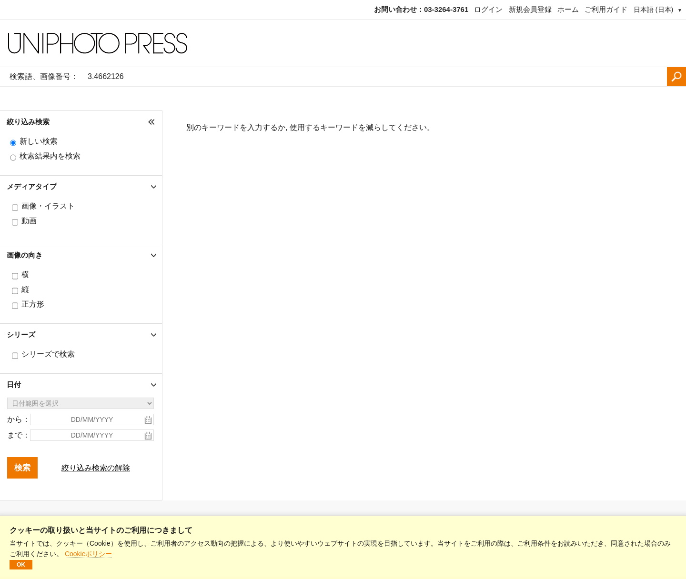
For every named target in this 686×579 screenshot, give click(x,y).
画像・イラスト (48, 206)
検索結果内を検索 (50, 156)
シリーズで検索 (48, 354)
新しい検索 (39, 141)
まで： (18, 435)
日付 (14, 384)
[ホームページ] (343, 43)
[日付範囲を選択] (80, 403)
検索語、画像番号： (44, 76)
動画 (29, 221)
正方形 (32, 304)
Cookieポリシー (88, 554)
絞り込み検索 (28, 122)
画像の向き (24, 255)
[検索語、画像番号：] (375, 76)
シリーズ (21, 334)
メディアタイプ (32, 186)
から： (18, 419)
